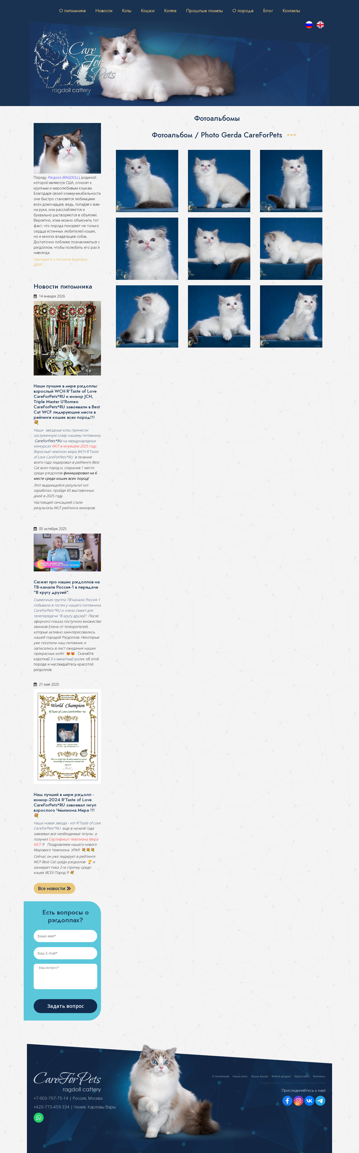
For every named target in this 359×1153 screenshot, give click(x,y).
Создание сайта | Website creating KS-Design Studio (292, 1083)
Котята (170, 10)
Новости (103, 10)
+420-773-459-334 (52, 1107)
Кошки (148, 10)
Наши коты (240, 1076)
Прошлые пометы (204, 10)
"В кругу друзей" (72, 615)
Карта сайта (302, 1076)
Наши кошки (259, 1076)
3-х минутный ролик (67, 659)
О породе (243, 10)
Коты (126, 10)
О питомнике (72, 10)
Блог (268, 10)
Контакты (291, 10)
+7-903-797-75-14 (51, 1098)
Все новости (54, 888)
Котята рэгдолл (281, 1076)
